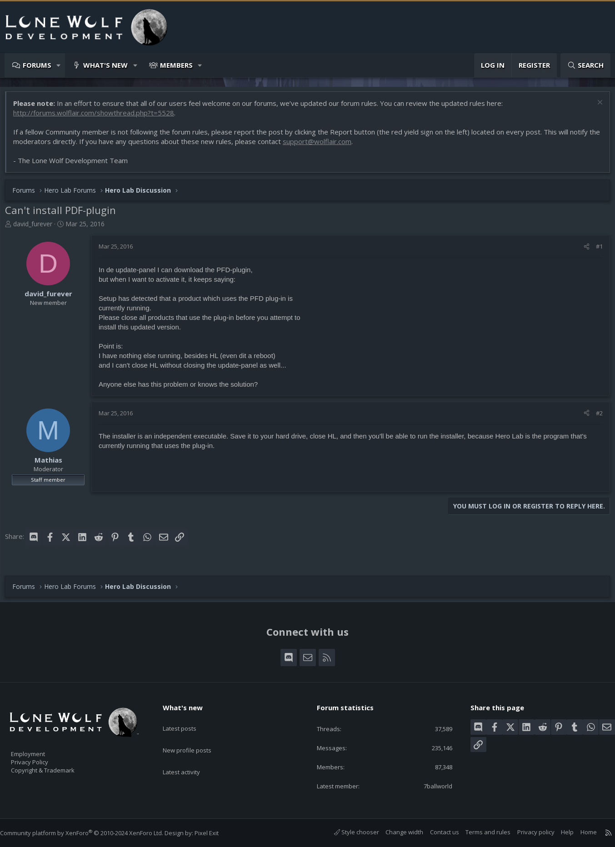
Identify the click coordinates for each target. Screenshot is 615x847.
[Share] (582, 250)
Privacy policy (526, 832)
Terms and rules (478, 832)
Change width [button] (395, 832)
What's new (105, 65)
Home (579, 832)
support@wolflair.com (334, 145)
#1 (594, 251)
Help (558, 832)
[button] (58, 65)
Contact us (435, 832)
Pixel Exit (216, 833)
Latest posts (187, 718)
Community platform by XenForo (90, 833)
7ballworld (431, 785)
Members (176, 65)
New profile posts (195, 736)
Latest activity (189, 753)
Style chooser (347, 832)
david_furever (37, 228)
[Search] (585, 65)
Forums (37, 65)
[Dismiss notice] (594, 108)
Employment (40, 748)
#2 (594, 418)
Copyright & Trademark (57, 767)
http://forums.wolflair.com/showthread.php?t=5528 (98, 117)
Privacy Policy (41, 757)
